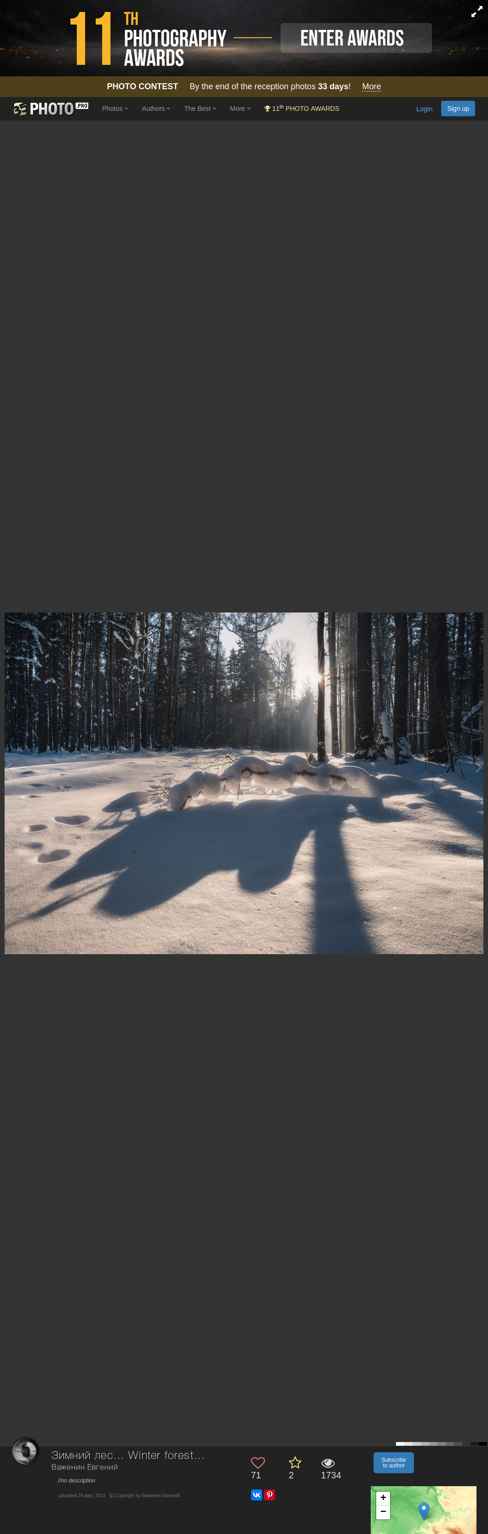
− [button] (383, 1512)
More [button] (240, 108)
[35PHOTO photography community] (49, 109)
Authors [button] (156, 108)
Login (424, 109)
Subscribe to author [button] (393, 1463)
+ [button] (383, 1498)
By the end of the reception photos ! (244, 87)
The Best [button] (200, 108)
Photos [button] (115, 108)
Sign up (458, 108)
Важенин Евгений (85, 1467)
